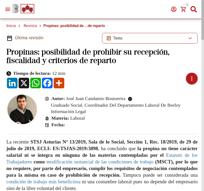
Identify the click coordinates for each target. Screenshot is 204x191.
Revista (30, 25)
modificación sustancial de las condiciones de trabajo (100, 161)
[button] (192, 78)
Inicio (11, 25)
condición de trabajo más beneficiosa (43, 181)
